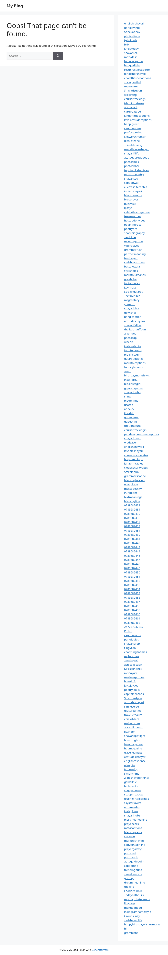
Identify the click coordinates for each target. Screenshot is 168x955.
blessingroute (133, 195)
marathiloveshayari (136, 149)
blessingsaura (133, 832)
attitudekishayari (135, 757)
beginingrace (132, 224)
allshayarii (130, 107)
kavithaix (130, 287)
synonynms (131, 773)
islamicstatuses (134, 103)
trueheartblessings (136, 799)
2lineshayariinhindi (136, 778)
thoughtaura (132, 426)
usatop (128, 405)
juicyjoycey (131, 685)
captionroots (132, 635)
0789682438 (132, 526)
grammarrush (133, 250)
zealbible (130, 237)
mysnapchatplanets (137, 899)
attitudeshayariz (134, 321)
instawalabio (132, 346)
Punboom (130, 493)
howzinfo (130, 681)
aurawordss (131, 807)
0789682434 (132, 509)
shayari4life (131, 153)
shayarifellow (132, 325)
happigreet (131, 124)
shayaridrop (132, 643)
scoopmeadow (133, 794)
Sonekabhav (132, 32)
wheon (128, 342)
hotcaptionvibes (134, 220)
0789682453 (132, 585)
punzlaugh (131, 857)
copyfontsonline (134, 845)
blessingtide (132, 501)
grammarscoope (135, 476)
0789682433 (132, 505)
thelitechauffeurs (135, 329)
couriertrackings (135, 99)
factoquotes (132, 283)
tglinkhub (130, 40)
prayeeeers (131, 824)
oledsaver (130, 442)
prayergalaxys (133, 849)
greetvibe (130, 279)
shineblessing (133, 145)
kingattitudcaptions (137, 115)
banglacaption (133, 61)
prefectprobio (133, 132)
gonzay (129, 878)
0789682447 (132, 560)
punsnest (130, 853)
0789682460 (132, 614)
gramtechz (131, 933)
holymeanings (133, 459)
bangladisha (132, 65)
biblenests (131, 786)
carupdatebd (132, 111)
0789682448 (132, 564)
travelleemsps (133, 752)
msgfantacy (131, 300)
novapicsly (131, 484)
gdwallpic (130, 782)
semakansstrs (133, 874)
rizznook (129, 732)
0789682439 (132, 530)
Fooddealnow (133, 891)
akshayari (130, 673)
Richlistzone (132, 141)
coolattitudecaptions (137, 78)
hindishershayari (135, 74)
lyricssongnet (133, 669)
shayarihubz (132, 815)
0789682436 (132, 518)
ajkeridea (130, 333)
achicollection (133, 664)
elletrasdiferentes (135, 187)
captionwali (131, 183)
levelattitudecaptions (138, 120)
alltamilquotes (133, 727)
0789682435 (132, 514)
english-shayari (134, 23)
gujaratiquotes (133, 359)
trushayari (130, 258)
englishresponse (135, 761)
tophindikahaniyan (136, 170)
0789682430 (132, 534)
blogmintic (131, 400)
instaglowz (131, 811)
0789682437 (132, 522)
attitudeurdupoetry (136, 157)
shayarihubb (132, 392)
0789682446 (132, 556)
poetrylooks (132, 690)
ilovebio (129, 413)
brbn (127, 44)
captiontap (131, 866)
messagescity (133, 488)
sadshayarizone (134, 262)
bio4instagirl (132, 354)
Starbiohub (131, 472)
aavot (127, 371)
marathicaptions (135, 363)
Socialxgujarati (133, 291)
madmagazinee (134, 677)
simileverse (131, 706)
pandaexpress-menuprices (141, 434)
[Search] (58, 56)
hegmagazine (133, 748)
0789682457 (132, 602)
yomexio (129, 304)
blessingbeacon (134, 480)
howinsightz (132, 740)
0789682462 (132, 623)
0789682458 (132, 606)
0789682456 (132, 597)
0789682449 (132, 568)
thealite (129, 886)
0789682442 (132, 543)
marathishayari (134, 840)
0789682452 (132, 581)
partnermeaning (135, 254)
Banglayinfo (132, 28)
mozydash (130, 57)
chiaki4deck (131, 719)
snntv (127, 396)
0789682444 (132, 551)
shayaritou (131, 178)
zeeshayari (131, 660)
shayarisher (131, 308)
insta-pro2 (130, 380)
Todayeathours (134, 895)
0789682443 (132, 547)
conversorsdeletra (136, 455)
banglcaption (132, 317)
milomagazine (133, 241)
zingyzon (130, 648)
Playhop (129, 903)
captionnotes (132, 128)
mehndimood (133, 907)
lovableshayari (133, 451)
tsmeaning (131, 769)
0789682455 (132, 593)
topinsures (131, 86)
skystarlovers (132, 803)
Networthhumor (135, 137)
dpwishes (130, 312)
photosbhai (131, 166)
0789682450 (132, 572)
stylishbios (131, 271)
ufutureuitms (132, 710)
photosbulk (131, 162)
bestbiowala (132, 266)
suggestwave (132, 790)
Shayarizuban (133, 90)
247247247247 (133, 627)
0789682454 (132, 589)
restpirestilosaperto (137, 69)
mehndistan (132, 723)
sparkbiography (134, 233)
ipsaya (128, 208)
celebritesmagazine (137, 212)
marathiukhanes (135, 275)
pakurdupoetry (134, 174)
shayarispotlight (134, 736)
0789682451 (132, 576)
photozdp (130, 338)
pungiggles (131, 639)
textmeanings (133, 497)
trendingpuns (133, 870)
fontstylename (133, 367)
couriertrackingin (135, 430)
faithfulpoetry (133, 350)
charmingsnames (135, 652)
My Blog (15, 6)
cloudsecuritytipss (136, 467)
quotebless (131, 417)
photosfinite (132, 36)
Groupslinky (132, 916)
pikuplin (129, 765)
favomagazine (133, 744)
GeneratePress (100, 949)
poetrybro (130, 229)
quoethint (130, 421)
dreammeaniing (134, 882)
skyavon (129, 836)
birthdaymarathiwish (137, 375)
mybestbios (131, 656)
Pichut (128, 631)
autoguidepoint (134, 861)
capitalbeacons (134, 694)
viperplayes (131, 245)
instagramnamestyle (137, 912)
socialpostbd (132, 82)
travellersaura (133, 715)
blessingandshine (135, 819)
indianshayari (133, 191)
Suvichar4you (133, 698)
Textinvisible (132, 296)
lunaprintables (133, 463)
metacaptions (133, 828)
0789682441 (132, 539)
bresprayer (131, 199)
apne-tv (129, 409)
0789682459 (132, 610)
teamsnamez (132, 216)
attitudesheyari (134, 702)
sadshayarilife (133, 920)
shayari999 (131, 53)
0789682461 (132, 618)
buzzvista (130, 204)
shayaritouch (132, 438)
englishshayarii (134, 447)
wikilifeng (130, 95)
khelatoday (131, 48)
